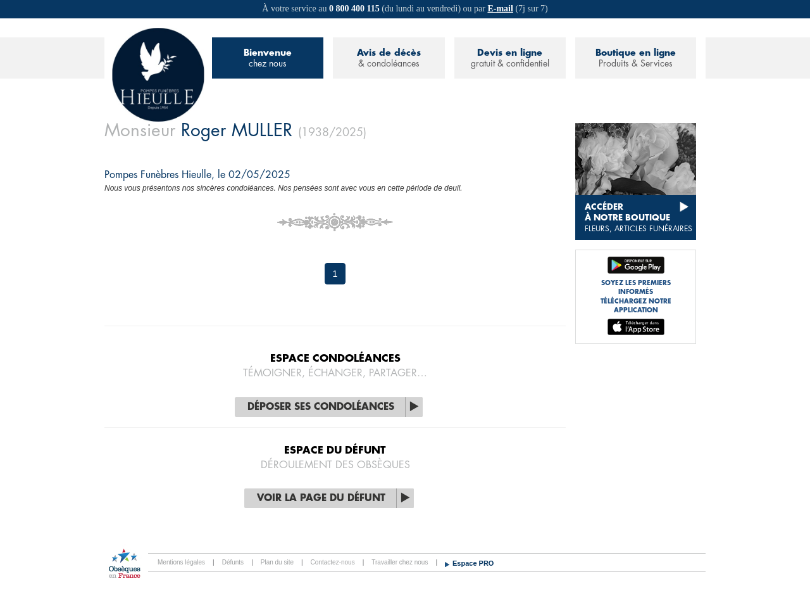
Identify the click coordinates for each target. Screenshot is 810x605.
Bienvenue (267, 58)
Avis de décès (388, 58)
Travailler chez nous (399, 562)
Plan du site (277, 562)
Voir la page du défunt (321, 498)
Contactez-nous (333, 562)
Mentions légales (181, 562)
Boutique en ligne (635, 58)
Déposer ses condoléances (320, 407)
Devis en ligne (510, 58)
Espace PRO (473, 563)
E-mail (500, 8)
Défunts (233, 562)
